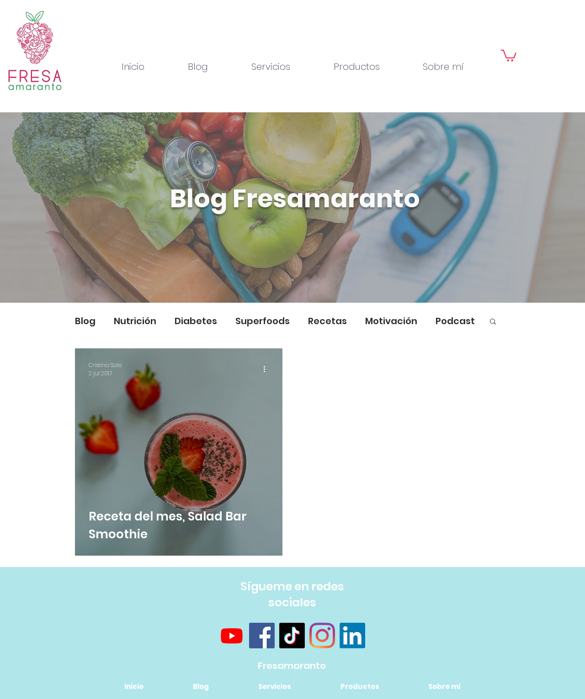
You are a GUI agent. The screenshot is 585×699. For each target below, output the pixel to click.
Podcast (455, 321)
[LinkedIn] (352, 635)
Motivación (391, 321)
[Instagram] (322, 635)
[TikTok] (292, 635)
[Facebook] (262, 635)
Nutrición (135, 321)
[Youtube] (232, 635)
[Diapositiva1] (292, 280)
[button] (508, 55)
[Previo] (51, 208)
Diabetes (196, 321)
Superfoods (262, 321)
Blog (85, 321)
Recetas (327, 321)
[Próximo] (533, 208)
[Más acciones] (267, 369)
